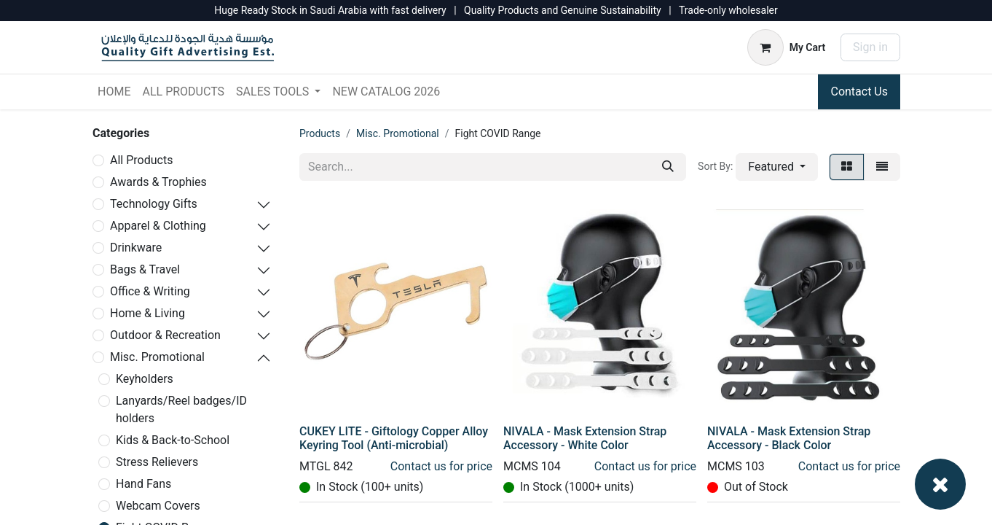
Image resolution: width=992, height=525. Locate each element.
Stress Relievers (157, 462)
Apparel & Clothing (158, 226)
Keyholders (144, 379)
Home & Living (147, 313)
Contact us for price (441, 466)
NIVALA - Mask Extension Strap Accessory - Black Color (788, 438)
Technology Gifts (153, 204)
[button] (777, 167)
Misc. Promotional (157, 357)
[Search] (668, 167)
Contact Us (859, 91)
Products (319, 133)
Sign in (870, 47)
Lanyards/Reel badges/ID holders (181, 409)
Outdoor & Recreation (165, 335)
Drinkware (136, 247)
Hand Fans (143, 484)
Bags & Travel (145, 269)
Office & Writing (150, 291)
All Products (141, 160)
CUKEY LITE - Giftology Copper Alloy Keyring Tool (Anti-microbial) (393, 438)
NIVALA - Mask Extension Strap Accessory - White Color (584, 438)
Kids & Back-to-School (172, 440)
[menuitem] (114, 91)
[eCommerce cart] (786, 47)
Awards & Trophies (158, 182)
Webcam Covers (158, 506)
